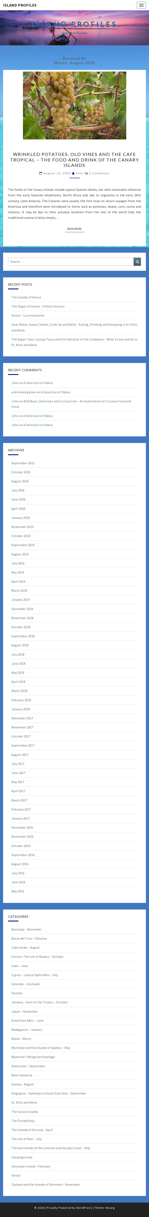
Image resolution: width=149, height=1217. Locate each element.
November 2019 (22, 527)
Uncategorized (21, 1157)
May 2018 (17, 672)
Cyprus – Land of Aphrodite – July (34, 975)
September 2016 (23, 855)
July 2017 (17, 764)
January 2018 (20, 709)
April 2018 (18, 682)
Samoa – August (22, 1084)
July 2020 (17, 490)
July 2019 (17, 563)
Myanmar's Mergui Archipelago (33, 1057)
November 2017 (22, 727)
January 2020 (20, 518)
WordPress (84, 1208)
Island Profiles (20, 5)
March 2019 (19, 590)
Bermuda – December (26, 929)
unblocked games (23, 392)
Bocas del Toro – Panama (29, 938)
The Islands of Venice (26, 297)
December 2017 (22, 718)
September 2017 (23, 745)
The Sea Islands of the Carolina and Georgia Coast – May (50, 1148)
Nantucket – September (28, 1066)
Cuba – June (19, 966)
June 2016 (18, 882)
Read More (75, 228)
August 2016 (20, 864)
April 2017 (18, 791)
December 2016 (22, 827)
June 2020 (18, 499)
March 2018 (19, 691)
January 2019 (20, 599)
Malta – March (21, 1039)
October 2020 (20, 472)
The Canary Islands (24, 1112)
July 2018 (17, 654)
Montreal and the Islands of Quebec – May (40, 1048)
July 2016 (17, 873)
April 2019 (18, 581)
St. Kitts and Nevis (24, 1102)
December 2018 (22, 609)
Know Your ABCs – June (27, 1020)
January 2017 (20, 818)
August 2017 (20, 755)
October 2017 (20, 736)
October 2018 (20, 627)
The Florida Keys (23, 1121)
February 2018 (21, 700)
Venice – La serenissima (27, 315)
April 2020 (18, 509)
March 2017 (19, 800)
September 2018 (23, 636)
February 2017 (21, 809)
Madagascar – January (26, 1029)
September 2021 (23, 463)
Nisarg (110, 1208)
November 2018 (22, 618)
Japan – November (24, 1011)
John (80, 173)
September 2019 (23, 545)
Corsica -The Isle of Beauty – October (37, 956)
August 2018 (20, 645)
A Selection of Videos (38, 383)
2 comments (99, 173)
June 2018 (18, 663)
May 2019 (17, 572)
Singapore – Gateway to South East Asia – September (48, 1093)
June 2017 (18, 773)
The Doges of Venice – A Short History (37, 306)
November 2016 (22, 836)
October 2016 (20, 846)
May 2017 (17, 782)
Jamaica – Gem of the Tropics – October (39, 1002)
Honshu (16, 993)
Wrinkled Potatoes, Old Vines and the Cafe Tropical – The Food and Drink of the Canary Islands (74, 159)
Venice (15, 1175)
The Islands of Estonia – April (32, 1130)
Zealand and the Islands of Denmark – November (45, 1184)
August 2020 (20, 481)
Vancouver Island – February (30, 1166)
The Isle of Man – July (26, 1139)
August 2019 (20, 554)
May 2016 (17, 891)
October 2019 (20, 536)
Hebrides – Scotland (25, 984)
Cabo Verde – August (25, 947)
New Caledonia (21, 1075)
